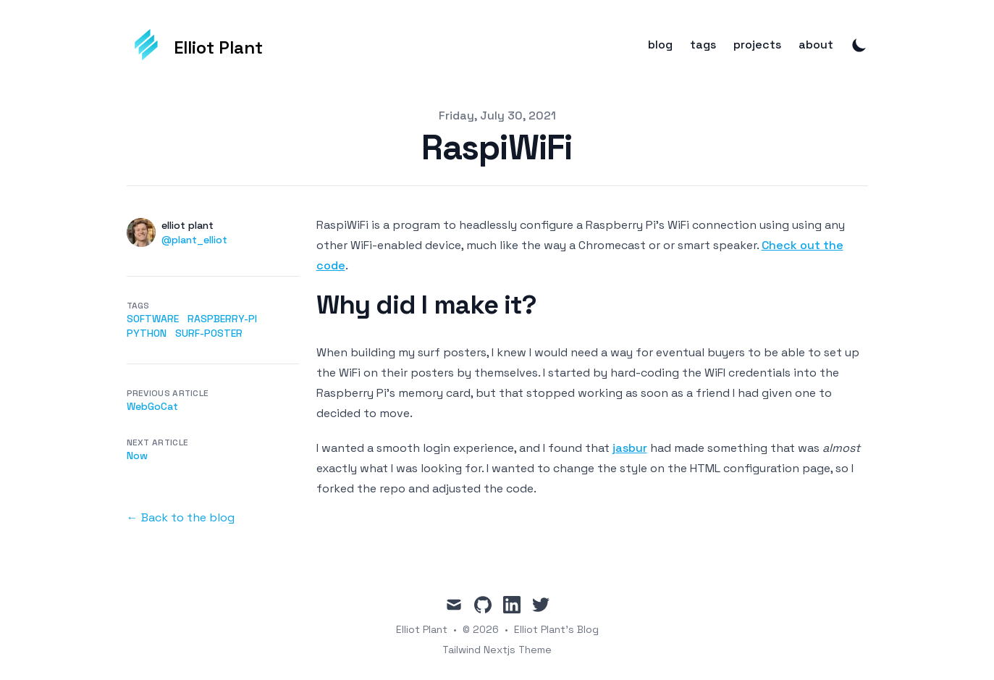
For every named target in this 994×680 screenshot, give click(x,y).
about (816, 45)
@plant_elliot (194, 239)
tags (703, 45)
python (147, 333)
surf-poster (209, 333)
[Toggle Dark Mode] (859, 45)
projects (757, 45)
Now (137, 455)
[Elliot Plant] (195, 45)
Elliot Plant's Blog (556, 629)
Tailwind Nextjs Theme (497, 649)
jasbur (629, 448)
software (153, 318)
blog (660, 45)
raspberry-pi (222, 318)
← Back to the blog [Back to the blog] (181, 517)
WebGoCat (152, 406)
